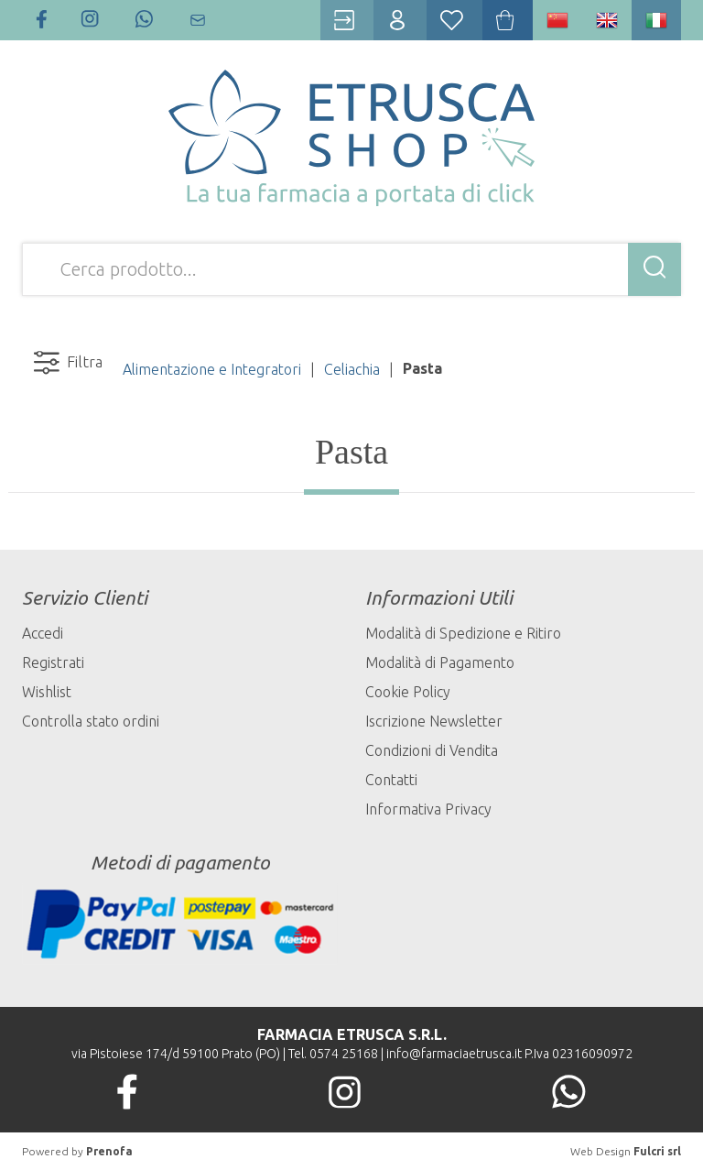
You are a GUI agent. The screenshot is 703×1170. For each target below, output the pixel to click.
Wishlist (46, 691)
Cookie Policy (407, 691)
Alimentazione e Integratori (212, 369)
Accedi (42, 633)
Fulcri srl (657, 1151)
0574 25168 (343, 1053)
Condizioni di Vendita (431, 750)
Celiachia (352, 369)
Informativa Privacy (428, 809)
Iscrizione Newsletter (434, 721)
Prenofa (109, 1151)
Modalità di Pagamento (439, 662)
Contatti (391, 779)
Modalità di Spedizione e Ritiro (463, 633)
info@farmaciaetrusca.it (454, 1053)
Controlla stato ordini (90, 721)
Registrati (53, 662)
